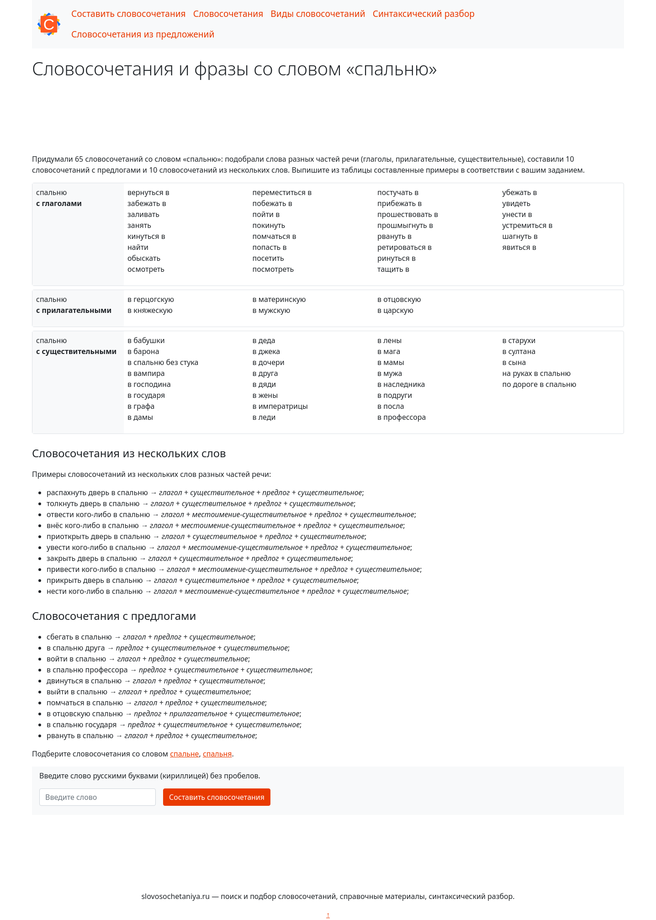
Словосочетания (228, 13)
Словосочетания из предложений (142, 34)
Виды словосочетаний (317, 13)
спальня (217, 754)
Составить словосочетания (128, 13)
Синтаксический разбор (424, 13)
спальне (184, 754)
